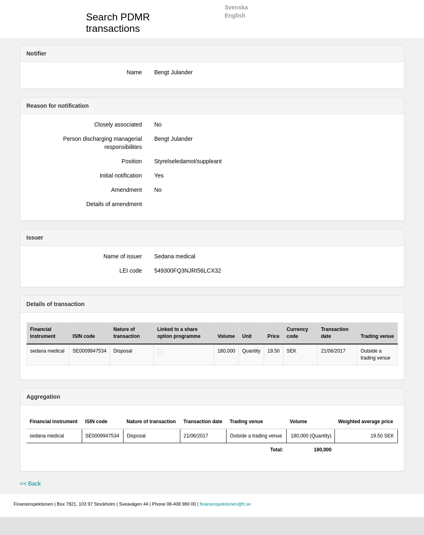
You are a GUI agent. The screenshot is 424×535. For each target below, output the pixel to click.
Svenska (236, 7)
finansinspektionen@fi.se (225, 504)
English (234, 15)
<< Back (30, 483)
